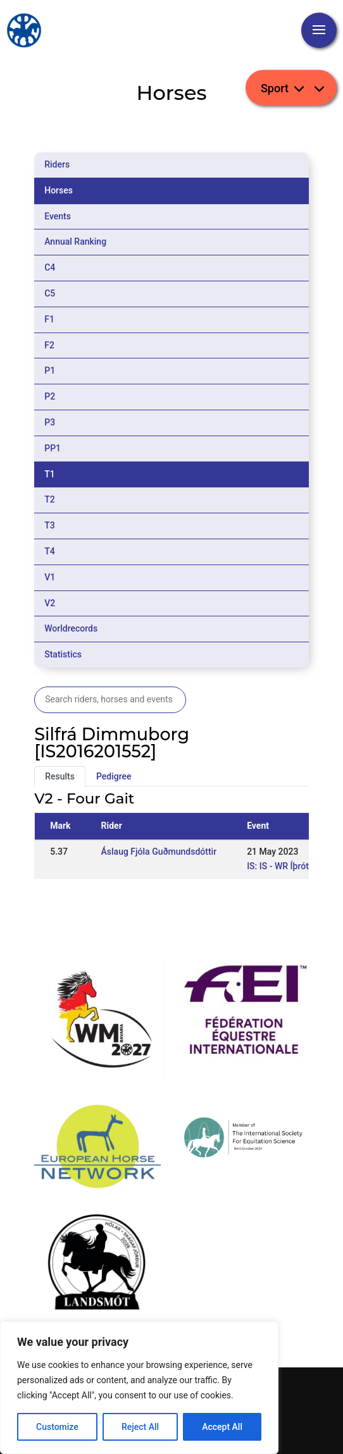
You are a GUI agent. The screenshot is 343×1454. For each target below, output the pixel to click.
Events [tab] (57, 216)
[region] (139, 1387)
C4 (49, 267)
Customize (57, 1427)
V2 (49, 603)
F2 (49, 345)
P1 (49, 370)
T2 (49, 499)
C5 (49, 293)
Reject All (140, 1427)
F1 (49, 319)
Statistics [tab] (63, 654)
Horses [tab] (58, 190)
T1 (49, 474)
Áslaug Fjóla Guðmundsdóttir (159, 851)
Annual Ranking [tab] (75, 241)
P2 (49, 396)
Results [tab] (60, 776)
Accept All (222, 1427)
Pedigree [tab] (114, 776)
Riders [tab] (57, 164)
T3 (49, 525)
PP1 (52, 448)
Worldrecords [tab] (70, 628)
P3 (49, 422)
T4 (49, 551)
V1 (49, 577)
